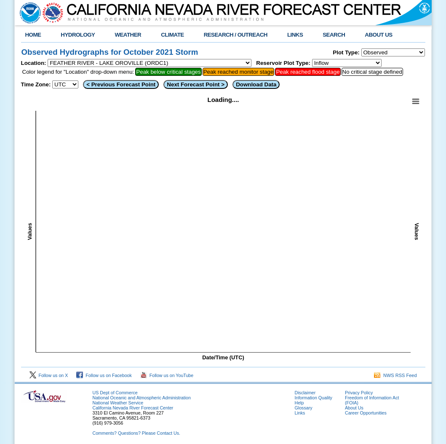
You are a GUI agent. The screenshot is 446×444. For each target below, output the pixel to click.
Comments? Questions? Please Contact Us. (136, 433)
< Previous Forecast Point (120, 84)
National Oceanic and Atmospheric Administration (142, 397)
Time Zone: (36, 84)
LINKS (295, 35)
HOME (33, 35)
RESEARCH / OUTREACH (235, 35)
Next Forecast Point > (195, 84)
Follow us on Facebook (104, 375)
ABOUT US (378, 35)
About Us (354, 407)
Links (300, 412)
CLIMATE (172, 35)
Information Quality (313, 397)
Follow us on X (48, 375)
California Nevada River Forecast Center (133, 407)
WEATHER (128, 35)
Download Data (256, 84)
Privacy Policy (359, 392)
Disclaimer (305, 392)
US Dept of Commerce (115, 392)
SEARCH (334, 35)
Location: (33, 63)
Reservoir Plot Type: (283, 63)
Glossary (303, 407)
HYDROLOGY (78, 35)
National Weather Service (118, 402)
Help (299, 402)
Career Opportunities (366, 412)
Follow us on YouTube (166, 375)
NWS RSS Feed (395, 375)
